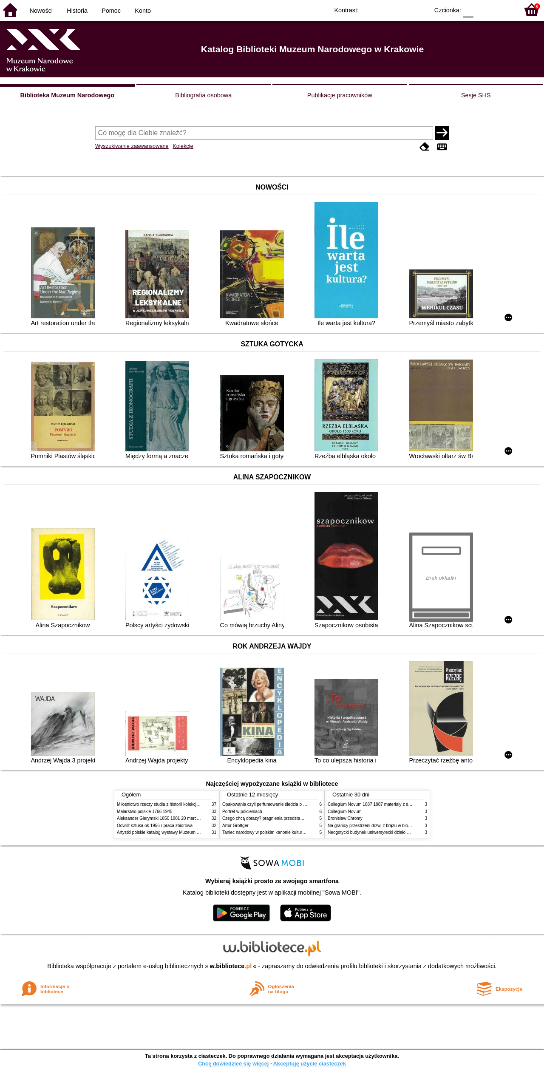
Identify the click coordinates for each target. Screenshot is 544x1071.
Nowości (41, 10)
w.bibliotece (231, 966)
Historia (77, 10)
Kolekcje (183, 146)
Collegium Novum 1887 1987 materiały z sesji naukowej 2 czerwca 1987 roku (401, 804)
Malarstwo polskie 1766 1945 (145, 811)
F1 (483, 9)
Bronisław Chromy (345, 818)
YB (402, 9)
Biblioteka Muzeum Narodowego (67, 95)
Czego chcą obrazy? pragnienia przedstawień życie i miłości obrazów (288, 818)
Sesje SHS (476, 95)
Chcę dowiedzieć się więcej (233, 1063)
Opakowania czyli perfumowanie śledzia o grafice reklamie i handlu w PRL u (294, 804)
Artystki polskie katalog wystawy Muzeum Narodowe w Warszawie (179, 832)
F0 (468, 9)
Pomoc (111, 10)
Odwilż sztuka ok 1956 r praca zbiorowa (155, 825)
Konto (143, 10)
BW (385, 9)
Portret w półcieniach (242, 811)
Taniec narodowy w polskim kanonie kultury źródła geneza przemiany (288, 832)
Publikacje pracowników (339, 95)
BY (419, 9)
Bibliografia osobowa (203, 95)
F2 (503, 9)
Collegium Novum (345, 811)
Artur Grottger (235, 825)
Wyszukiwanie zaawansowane (132, 146)
